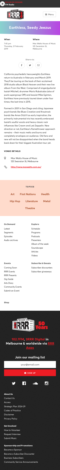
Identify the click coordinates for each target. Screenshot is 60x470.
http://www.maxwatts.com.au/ (26, 166)
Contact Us (9, 398)
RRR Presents (10, 275)
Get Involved (10, 426)
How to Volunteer (12, 430)
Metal (46, 201)
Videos (34, 255)
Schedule (35, 228)
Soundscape (37, 247)
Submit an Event (11, 290)
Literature (32, 201)
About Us (8, 394)
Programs (35, 232)
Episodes (8, 236)
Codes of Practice (12, 410)
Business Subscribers (13, 458)
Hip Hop (15, 201)
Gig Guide (8, 279)
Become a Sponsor (13, 449)
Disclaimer (9, 414)
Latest (7, 228)
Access (7, 402)
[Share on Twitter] (30, 65)
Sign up (30, 373)
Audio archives (11, 240)
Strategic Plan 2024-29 (14, 406)
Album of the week (40, 244)
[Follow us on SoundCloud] (35, 383)
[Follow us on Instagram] (46, 383)
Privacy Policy (10, 418)
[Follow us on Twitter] (14, 384)
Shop (6, 302)
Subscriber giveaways (41, 271)
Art (12, 194)
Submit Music (10, 438)
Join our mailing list (30, 357)
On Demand (9, 224)
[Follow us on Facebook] (24, 383)
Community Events (13, 286)
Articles (34, 251)
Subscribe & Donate (41, 263)
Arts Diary (8, 283)
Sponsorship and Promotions (18, 445)
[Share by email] (38, 65)
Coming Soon (10, 267)
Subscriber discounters (41, 267)
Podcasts (35, 236)
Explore (35, 224)
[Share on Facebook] (21, 65)
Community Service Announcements (21, 462)
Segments (8, 232)
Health (45, 194)
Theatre (30, 208)
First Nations (28, 194)
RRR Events (9, 271)
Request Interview (12, 434)
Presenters (36, 240)
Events (7, 263)
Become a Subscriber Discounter (19, 453)
